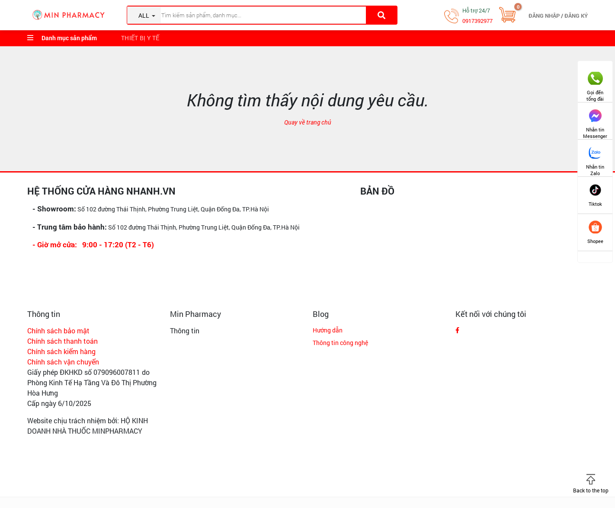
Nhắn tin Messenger (595, 121)
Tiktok (595, 195)
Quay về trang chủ (307, 122)
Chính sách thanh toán (62, 340)
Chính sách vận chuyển (63, 361)
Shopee (595, 232)
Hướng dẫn (328, 330)
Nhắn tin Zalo (595, 158)
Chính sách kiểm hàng (61, 351)
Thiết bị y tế (140, 38)
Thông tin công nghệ (340, 343)
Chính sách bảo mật (58, 330)
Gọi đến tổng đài (595, 84)
